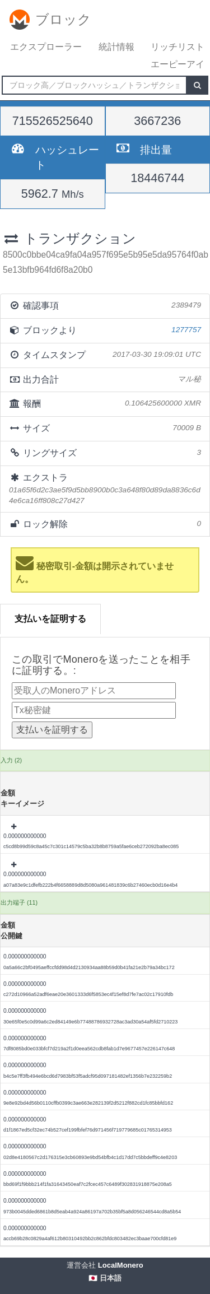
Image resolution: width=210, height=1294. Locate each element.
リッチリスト (177, 47)
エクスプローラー (46, 47)
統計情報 (116, 47)
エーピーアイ (177, 64)
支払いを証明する (50, 618)
